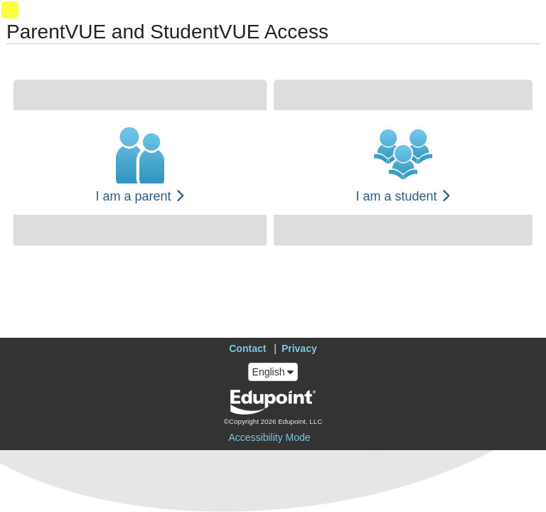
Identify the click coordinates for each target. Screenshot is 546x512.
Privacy (299, 348)
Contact (247, 348)
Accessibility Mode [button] (269, 437)
